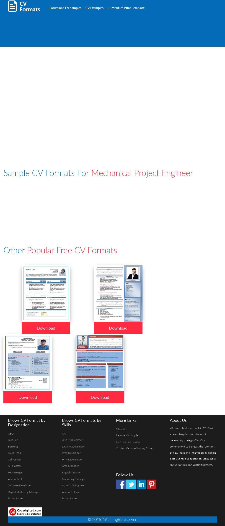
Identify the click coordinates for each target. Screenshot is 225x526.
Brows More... (16, 498)
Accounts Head (71, 492)
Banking (13, 446)
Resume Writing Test (128, 435)
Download (46, 327)
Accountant (15, 479)
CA (64, 433)
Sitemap (121, 429)
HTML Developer (72, 459)
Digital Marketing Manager (24, 492)
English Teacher (71, 472)
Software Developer (19, 485)
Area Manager (70, 466)
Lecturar (13, 440)
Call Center (14, 459)
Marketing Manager (73, 479)
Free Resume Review (128, 442)
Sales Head (14, 453)
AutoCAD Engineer (73, 485)
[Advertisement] (56, 23)
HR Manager (15, 472)
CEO (11, 433)
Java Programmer (72, 440)
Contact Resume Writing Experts (135, 448)
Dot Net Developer (73, 446)
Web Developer (71, 453)
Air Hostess (14, 466)
